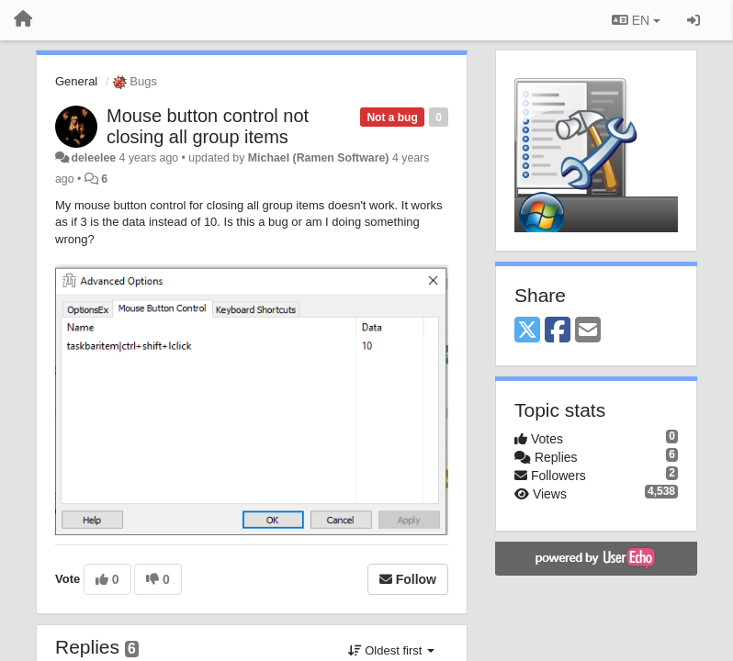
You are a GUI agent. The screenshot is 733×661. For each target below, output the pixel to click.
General (76, 81)
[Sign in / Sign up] (693, 20)
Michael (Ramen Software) (318, 157)
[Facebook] (557, 331)
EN (636, 20)
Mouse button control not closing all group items (208, 126)
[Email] (588, 331)
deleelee (93, 157)
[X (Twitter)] (527, 331)
